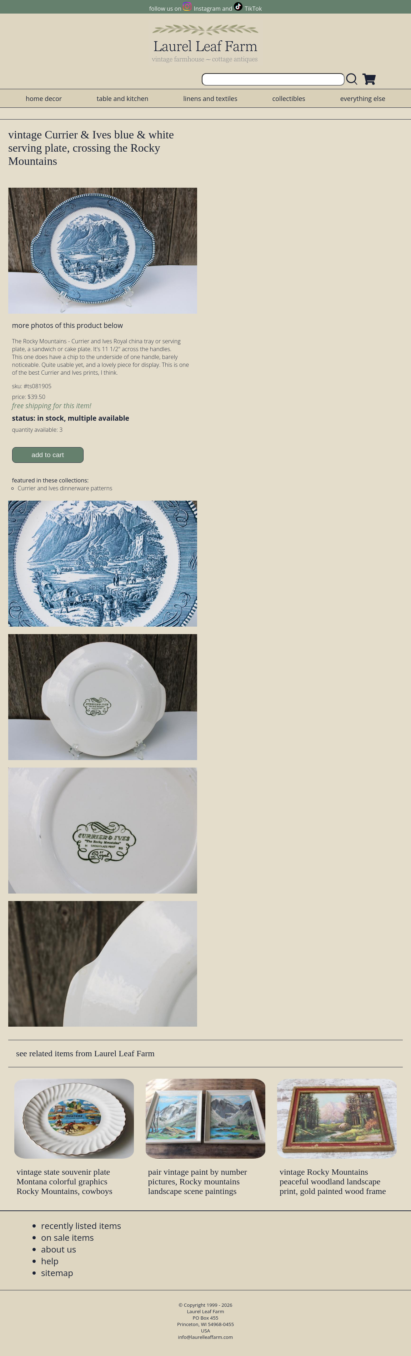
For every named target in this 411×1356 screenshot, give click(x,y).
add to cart (47, 455)
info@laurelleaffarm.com (205, 1337)
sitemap (57, 1273)
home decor (44, 98)
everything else (362, 98)
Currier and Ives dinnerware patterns (65, 488)
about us (58, 1249)
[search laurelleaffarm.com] (353, 79)
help (50, 1261)
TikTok (253, 8)
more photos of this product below (67, 325)
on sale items (67, 1237)
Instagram (207, 8)
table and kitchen (123, 98)
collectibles (288, 98)
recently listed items (81, 1225)
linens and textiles (210, 98)
